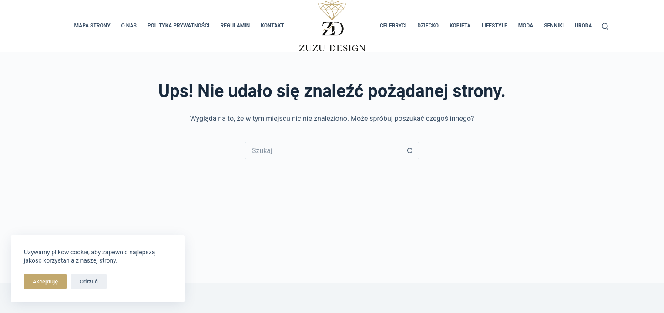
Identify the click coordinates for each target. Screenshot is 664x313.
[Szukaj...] (323, 150)
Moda (525, 26)
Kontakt (272, 26)
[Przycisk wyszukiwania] (410, 150)
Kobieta (460, 26)
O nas (129, 26)
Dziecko (428, 26)
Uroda (583, 26)
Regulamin (235, 26)
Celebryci (393, 26)
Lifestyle (494, 26)
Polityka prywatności (179, 26)
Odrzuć (88, 281)
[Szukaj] (605, 26)
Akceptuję (45, 281)
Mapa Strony (92, 26)
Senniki (554, 26)
